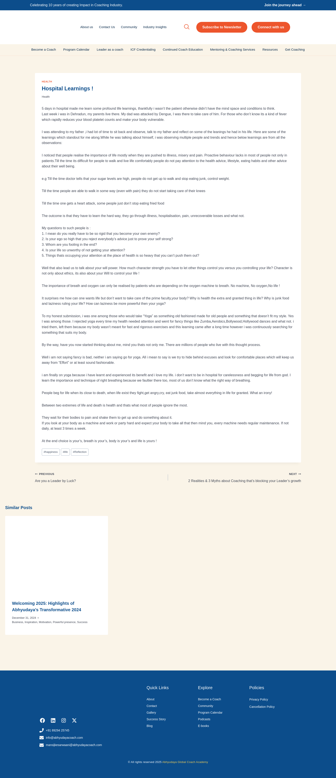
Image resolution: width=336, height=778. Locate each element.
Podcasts (204, 719)
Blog (150, 726)
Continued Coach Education (183, 49)
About (150, 699)
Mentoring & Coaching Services (232, 49)
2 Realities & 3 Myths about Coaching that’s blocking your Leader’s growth (236, 477)
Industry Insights (154, 27)
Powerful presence (64, 622)
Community (129, 27)
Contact (152, 706)
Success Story (156, 719)
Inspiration (31, 622)
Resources (270, 49)
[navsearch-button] (186, 27)
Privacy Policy (258, 699)
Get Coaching (295, 49)
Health (47, 81)
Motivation (45, 622)
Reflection (80, 451)
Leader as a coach (110, 49)
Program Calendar (76, 49)
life (65, 451)
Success (82, 622)
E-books (203, 726)
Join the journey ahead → (285, 5)
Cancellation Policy (262, 706)
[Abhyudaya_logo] (57, 27)
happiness (51, 451)
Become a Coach (43, 49)
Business (17, 622)
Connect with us (271, 27)
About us (86, 27)
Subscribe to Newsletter (221, 27)
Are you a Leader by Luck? (100, 477)
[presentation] (56, 554)
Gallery (151, 712)
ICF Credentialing (143, 49)
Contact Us (107, 27)
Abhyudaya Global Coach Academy (185, 762)
